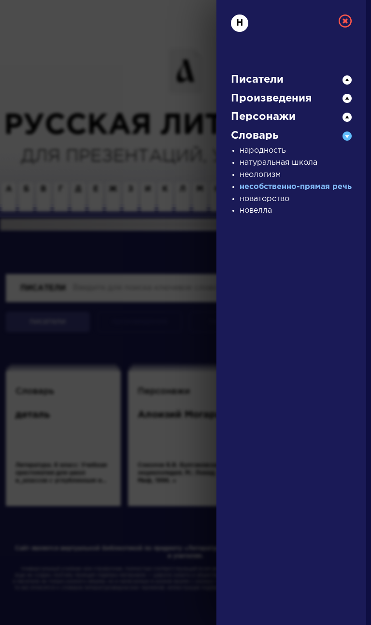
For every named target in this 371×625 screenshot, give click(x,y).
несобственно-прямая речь (296, 186)
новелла (256, 210)
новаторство (264, 199)
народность (263, 150)
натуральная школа (278, 162)
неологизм (260, 174)
